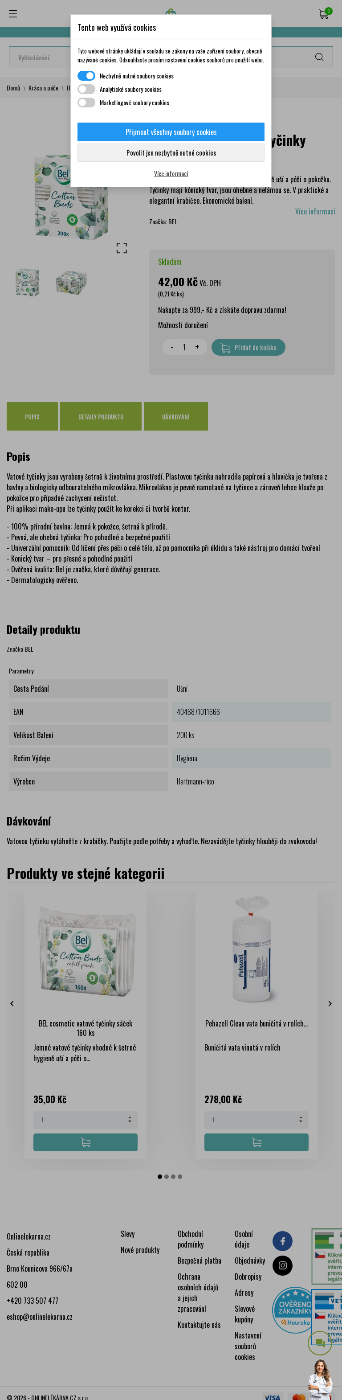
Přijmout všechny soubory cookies (171, 132)
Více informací (171, 173)
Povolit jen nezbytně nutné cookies (171, 152)
